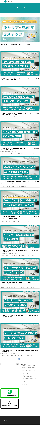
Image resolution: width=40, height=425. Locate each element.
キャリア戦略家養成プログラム (8, 184)
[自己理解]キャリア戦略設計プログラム (9, 116)
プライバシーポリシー (10, 419)
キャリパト (14, 184)
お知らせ (23, 372)
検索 (17, 364)
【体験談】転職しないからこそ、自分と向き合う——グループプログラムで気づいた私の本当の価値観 (19, 283)
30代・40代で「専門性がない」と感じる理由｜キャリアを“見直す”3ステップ (18, 44)
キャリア (23, 375)
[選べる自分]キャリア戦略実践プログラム (9, 253)
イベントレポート (25, 373)
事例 (15, 116)
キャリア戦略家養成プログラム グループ (9, 151)
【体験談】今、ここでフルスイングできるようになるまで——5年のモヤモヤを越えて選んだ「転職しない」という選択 (19, 113)
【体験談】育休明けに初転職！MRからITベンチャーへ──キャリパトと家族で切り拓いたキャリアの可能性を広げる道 (19, 217)
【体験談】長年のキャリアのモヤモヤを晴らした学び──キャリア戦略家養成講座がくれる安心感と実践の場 (19, 148)
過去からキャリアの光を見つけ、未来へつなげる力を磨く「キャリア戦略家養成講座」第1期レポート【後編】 (19, 182)
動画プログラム (24, 384)
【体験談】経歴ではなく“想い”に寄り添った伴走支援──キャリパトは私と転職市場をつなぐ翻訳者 (19, 251)
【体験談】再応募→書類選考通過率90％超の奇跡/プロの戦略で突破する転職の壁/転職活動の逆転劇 (19, 350)
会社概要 (5, 419)
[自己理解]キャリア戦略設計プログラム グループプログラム (12, 285)
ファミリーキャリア (17, 219)
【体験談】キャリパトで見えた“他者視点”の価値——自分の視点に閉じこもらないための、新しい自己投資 (19, 315)
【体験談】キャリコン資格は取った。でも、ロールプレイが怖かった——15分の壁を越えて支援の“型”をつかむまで (19, 78)
